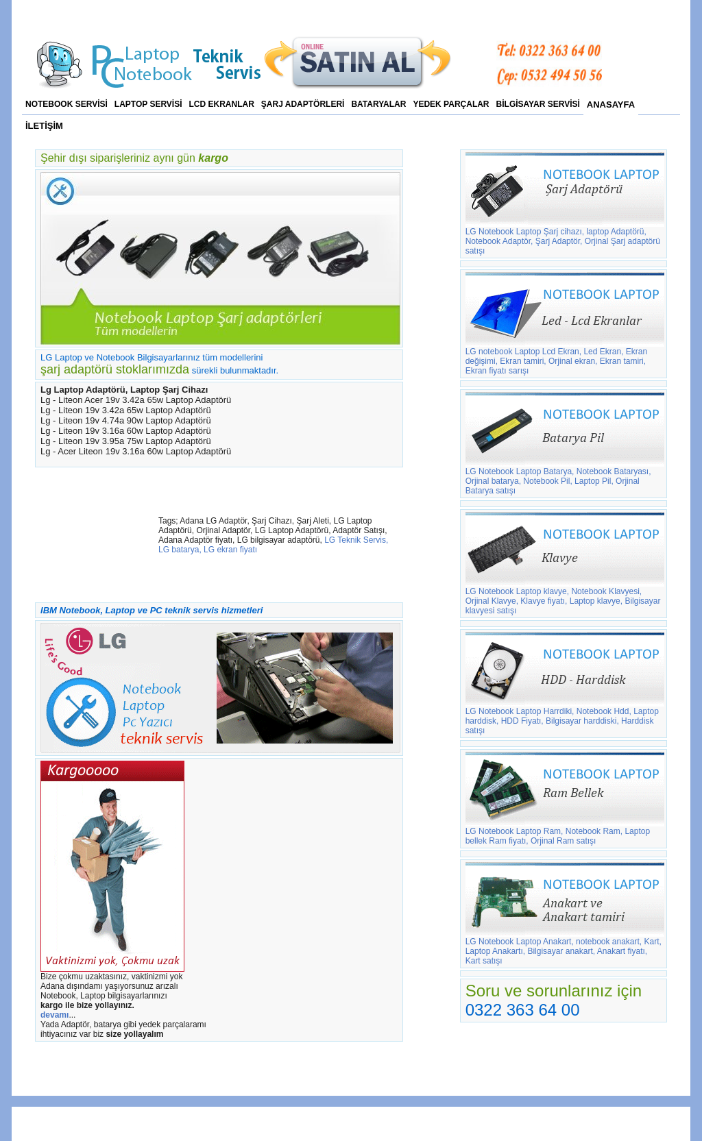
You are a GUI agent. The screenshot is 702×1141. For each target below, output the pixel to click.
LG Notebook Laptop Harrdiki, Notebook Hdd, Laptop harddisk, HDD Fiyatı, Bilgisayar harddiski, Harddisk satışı (564, 717)
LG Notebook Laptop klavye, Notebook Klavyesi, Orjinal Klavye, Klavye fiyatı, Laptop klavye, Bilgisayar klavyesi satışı (564, 597)
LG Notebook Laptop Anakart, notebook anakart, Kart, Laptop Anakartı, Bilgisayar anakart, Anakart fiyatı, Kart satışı (564, 947)
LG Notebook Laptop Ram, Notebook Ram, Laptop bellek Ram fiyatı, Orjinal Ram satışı (564, 832)
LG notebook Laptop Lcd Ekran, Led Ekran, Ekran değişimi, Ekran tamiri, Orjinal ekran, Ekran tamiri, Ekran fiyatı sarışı (564, 357)
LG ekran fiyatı (230, 549)
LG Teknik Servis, (356, 540)
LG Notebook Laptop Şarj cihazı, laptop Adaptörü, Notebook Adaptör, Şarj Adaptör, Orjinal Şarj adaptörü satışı (564, 237)
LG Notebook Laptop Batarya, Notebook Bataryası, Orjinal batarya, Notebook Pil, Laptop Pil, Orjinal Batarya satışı (564, 477)
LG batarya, (180, 549)
